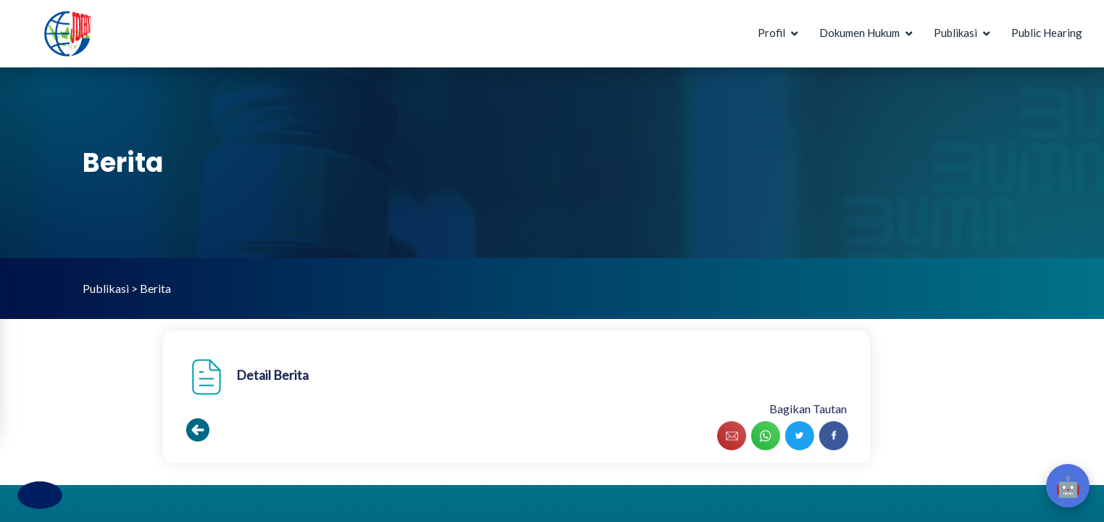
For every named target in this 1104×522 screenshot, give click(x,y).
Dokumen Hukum (859, 32)
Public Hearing (1046, 32)
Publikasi (955, 32)
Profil (771, 32)
